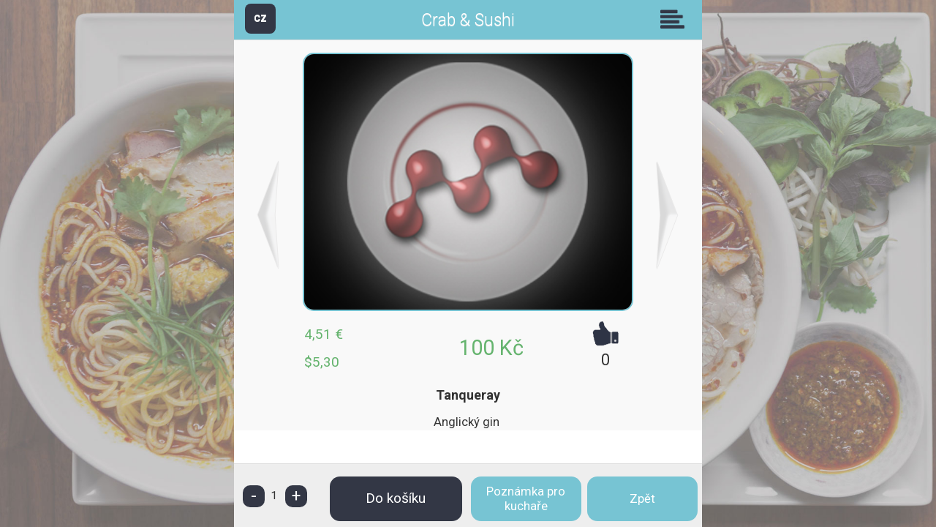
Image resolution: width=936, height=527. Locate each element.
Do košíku (396, 498)
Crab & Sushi (468, 20)
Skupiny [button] (675, 19)
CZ (260, 17)
